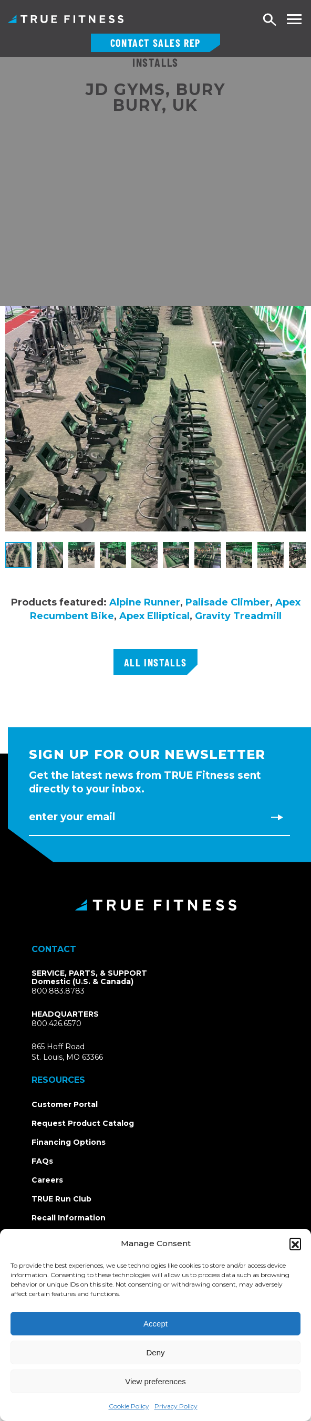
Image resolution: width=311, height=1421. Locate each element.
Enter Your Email (72, 817)
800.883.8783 (58, 991)
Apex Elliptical (154, 616)
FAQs (42, 1161)
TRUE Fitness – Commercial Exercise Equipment (65, 19)
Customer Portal (65, 1104)
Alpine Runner (144, 602)
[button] (295, 1243)
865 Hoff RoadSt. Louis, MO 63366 (67, 1052)
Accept (155, 1323)
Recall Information (69, 1218)
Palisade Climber (227, 602)
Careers (47, 1180)
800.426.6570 (56, 1023)
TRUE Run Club (61, 1199)
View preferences (155, 1381)
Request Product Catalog (83, 1123)
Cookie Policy (129, 1406)
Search (270, 20)
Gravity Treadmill (238, 616)
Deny (155, 1352)
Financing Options (69, 1142)
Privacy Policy (176, 1406)
